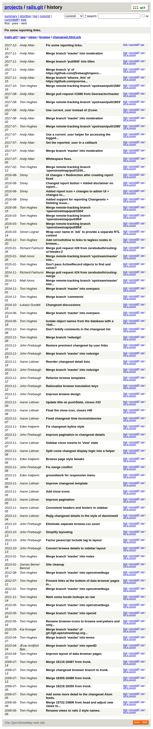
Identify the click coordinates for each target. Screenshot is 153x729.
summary (11, 16)
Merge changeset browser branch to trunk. (77, 670)
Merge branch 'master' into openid (71, 613)
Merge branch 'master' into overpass (73, 288)
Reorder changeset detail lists (68, 361)
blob (125, 44)
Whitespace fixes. (59, 159)
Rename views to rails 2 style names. (73, 710)
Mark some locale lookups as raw (70, 597)
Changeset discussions (63, 305)
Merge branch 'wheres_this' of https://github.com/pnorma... (68, 79)
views (32, 37)
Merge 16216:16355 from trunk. (68, 686)
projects (14, 7)
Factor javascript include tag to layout (74, 540)
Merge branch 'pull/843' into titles (70, 61)
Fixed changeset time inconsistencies (73, 418)
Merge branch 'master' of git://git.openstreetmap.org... (67, 631)
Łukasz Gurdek (30, 305)
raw (142, 44)
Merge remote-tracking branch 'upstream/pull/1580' (83, 86)
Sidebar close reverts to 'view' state (72, 443)
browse (44, 37)
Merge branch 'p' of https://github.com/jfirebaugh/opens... (73, 71)
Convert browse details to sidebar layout (76, 548)
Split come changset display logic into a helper (80, 451)
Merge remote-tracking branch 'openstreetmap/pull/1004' (68, 209)
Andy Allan (27, 45)
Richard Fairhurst (32, 248)
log (35, 16)
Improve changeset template (67, 483)
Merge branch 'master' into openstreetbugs (77, 572)
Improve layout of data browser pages (74, 654)
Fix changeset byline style (65, 426)
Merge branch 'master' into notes (70, 556)
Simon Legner (29, 232)
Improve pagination (60, 499)
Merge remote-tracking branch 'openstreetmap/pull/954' (68, 217)
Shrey (24, 175)
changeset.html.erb (67, 37)
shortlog (25, 16)
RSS (145, 722)
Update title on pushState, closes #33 (73, 402)
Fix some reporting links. (23, 30)
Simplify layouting (59, 532)
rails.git (34, 7)
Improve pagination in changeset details (75, 434)
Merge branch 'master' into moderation (74, 53)
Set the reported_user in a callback (71, 142)
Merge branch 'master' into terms (70, 637)
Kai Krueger (28, 629)
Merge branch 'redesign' (63, 337)
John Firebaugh (30, 345)
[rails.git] (11, 37)
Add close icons (58, 491)
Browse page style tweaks (65, 459)
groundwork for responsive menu (70, 475)
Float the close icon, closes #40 (69, 410)
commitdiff (12, 19)
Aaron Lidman (29, 361)
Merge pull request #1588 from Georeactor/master (82, 94)
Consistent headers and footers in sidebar (77, 507)
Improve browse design (63, 394)
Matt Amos (27, 256)
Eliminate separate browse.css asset (73, 524)
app (23, 37)
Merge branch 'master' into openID (71, 645)
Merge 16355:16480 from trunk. (68, 678)
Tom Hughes (28, 86)
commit (45, 16)
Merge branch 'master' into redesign (72, 353)
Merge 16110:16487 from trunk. (68, 662)
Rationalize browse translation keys (72, 386)
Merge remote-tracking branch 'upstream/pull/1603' (83, 102)
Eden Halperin (29, 426)
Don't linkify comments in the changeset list (78, 329)
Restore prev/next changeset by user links (77, 345)
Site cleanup (55, 564)
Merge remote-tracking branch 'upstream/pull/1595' (83, 126)
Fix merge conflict (59, 467)
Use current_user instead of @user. (72, 110)
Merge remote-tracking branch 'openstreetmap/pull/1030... (68, 168)
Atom (137, 722)
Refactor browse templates (65, 378)
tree (23, 19)
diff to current (129, 55)
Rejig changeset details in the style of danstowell (82, 516)
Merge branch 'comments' (65, 297)
